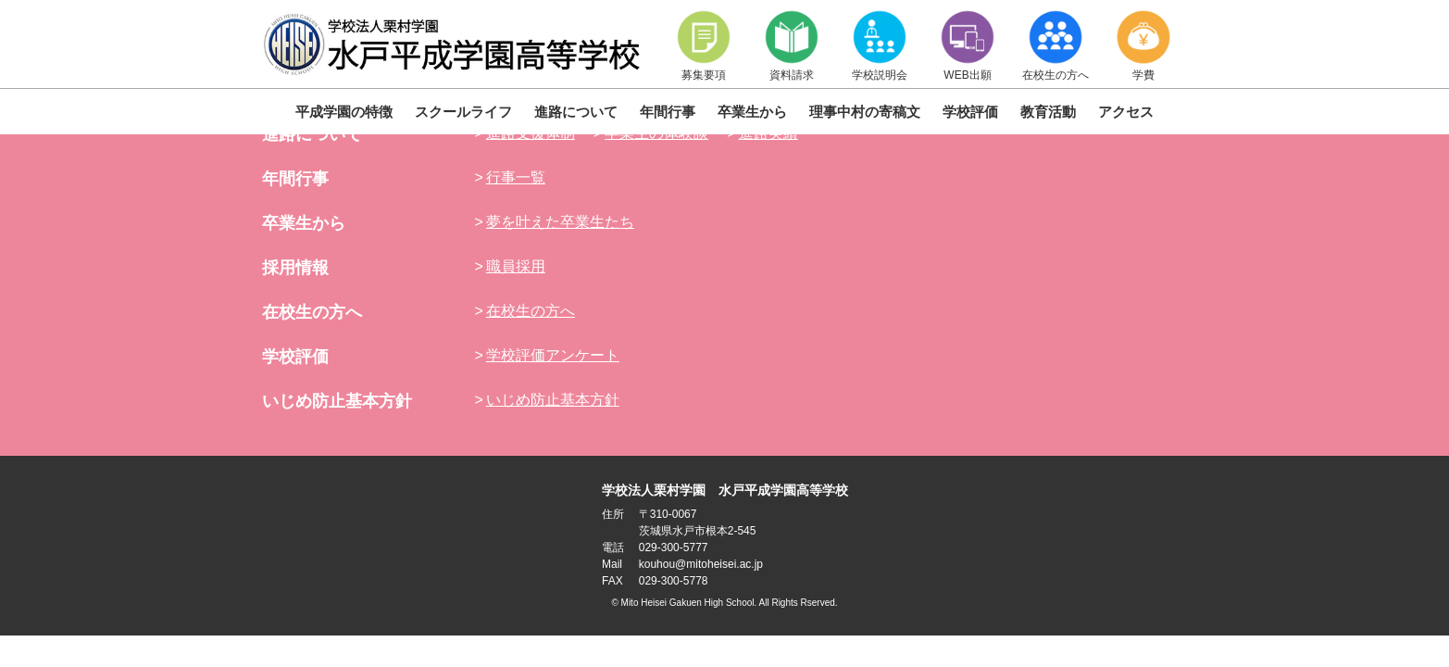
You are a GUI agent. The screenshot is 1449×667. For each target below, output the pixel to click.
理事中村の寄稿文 (864, 112)
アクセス (1126, 112)
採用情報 (295, 267)
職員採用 (515, 266)
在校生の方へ (1055, 45)
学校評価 (970, 112)
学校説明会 (879, 45)
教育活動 (1048, 112)
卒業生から (752, 112)
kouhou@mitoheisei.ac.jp (701, 564)
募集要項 (703, 45)
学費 (1143, 45)
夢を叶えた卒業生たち (560, 222)
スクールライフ (463, 112)
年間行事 (667, 112)
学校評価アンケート (552, 355)
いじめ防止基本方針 (337, 401)
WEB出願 (967, 45)
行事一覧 (515, 177)
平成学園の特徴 (344, 112)
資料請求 (791, 45)
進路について (576, 112)
